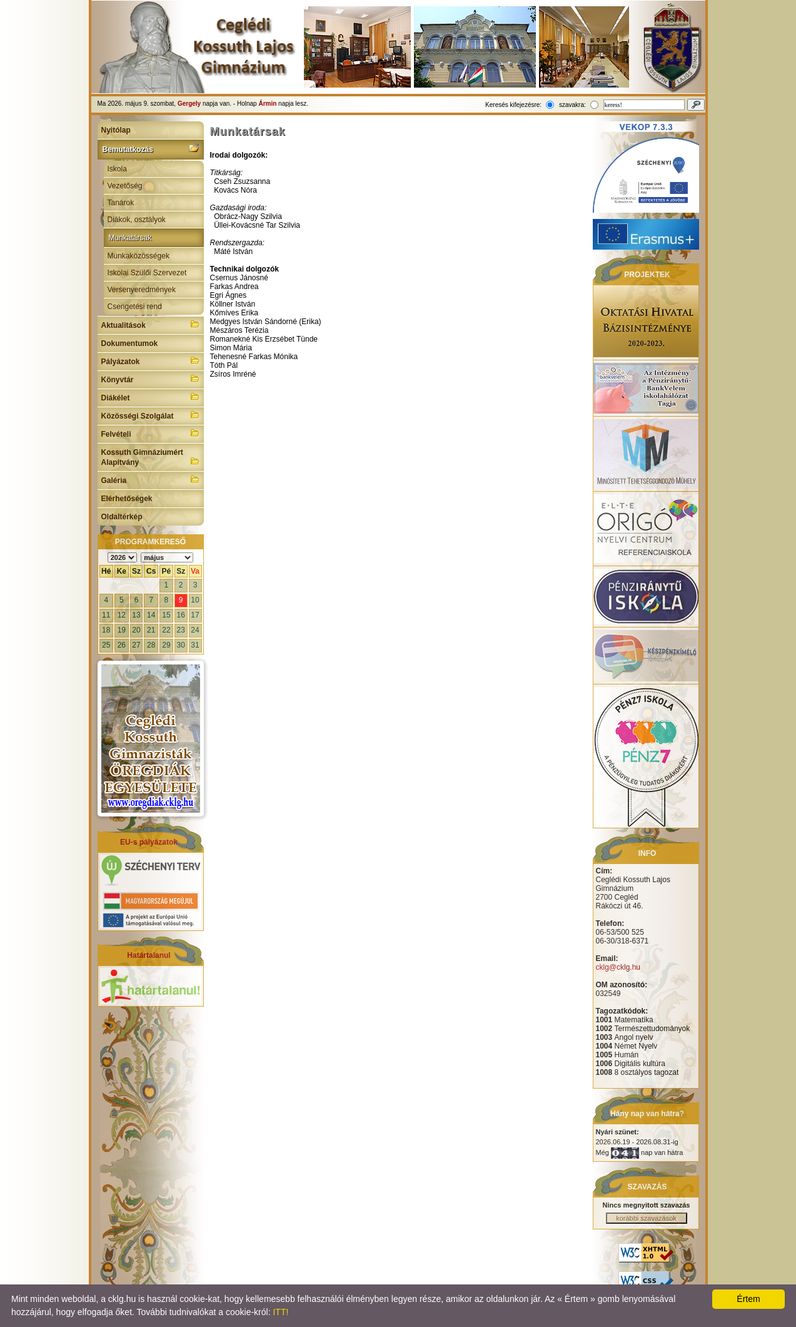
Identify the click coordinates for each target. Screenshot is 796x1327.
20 (136, 630)
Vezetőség (125, 185)
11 (106, 615)
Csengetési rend (135, 306)
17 (195, 615)
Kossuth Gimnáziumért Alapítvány (150, 457)
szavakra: (572, 104)
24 (195, 630)
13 (136, 615)
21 (151, 630)
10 (195, 600)
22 (166, 630)
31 (195, 645)
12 (122, 615)
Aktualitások (150, 324)
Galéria (150, 479)
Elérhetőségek (127, 498)
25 (106, 645)
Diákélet (150, 396)
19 (122, 630)
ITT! (280, 1312)
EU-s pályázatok (149, 842)
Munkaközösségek (138, 256)
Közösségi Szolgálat (150, 414)
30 (180, 645)
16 (180, 615)
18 (106, 630)
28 (151, 645)
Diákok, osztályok (137, 219)
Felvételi (150, 433)
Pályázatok (150, 360)
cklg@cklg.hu (618, 967)
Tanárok (121, 202)
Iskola (117, 169)
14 (151, 615)
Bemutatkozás (151, 148)
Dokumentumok (129, 343)
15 (166, 615)
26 (122, 645)
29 (166, 645)
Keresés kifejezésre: (513, 104)
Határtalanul (148, 955)
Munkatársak (130, 237)
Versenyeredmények (142, 289)
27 (136, 645)
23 (180, 630)
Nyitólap (116, 130)
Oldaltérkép (122, 516)
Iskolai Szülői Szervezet (147, 272)
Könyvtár (150, 378)
